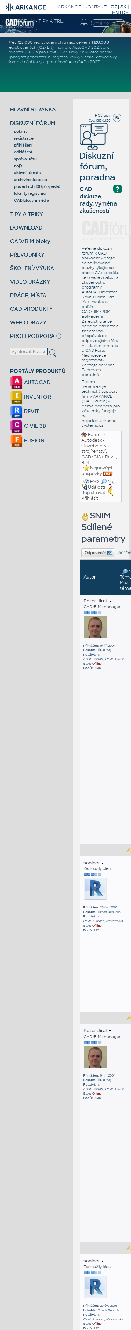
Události (93, 487)
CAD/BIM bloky (30, 241)
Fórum (95, 435)
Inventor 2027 (21, 52)
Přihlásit (89, 498)
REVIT (24, 411)
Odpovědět (98, 553)
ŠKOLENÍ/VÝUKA (32, 268)
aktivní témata (27, 172)
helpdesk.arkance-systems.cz (100, 423)
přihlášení (23, 145)
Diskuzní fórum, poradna (97, 157)
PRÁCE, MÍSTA (28, 295)
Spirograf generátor (27, 57)
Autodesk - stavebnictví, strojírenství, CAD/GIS (95, 449)
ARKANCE (69, 7)
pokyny (20, 131)
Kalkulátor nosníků (96, 52)
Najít (109, 481)
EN (115, 13)
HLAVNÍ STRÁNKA (33, 109)
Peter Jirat (97, 601)
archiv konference (30, 179)
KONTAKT (96, 7)
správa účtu (25, 159)
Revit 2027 (57, 52)
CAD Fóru (94, 350)
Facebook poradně (91, 372)
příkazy (35, 61)
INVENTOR (30, 396)
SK (123, 7)
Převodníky (105, 57)
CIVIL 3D (28, 426)
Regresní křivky (65, 57)
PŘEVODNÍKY (27, 254)
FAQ (94, 481)
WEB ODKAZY (28, 322)
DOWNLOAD (26, 227)
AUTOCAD (30, 382)
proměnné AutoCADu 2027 (73, 61)
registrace (24, 138)
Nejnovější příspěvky (96, 470)
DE (125, 13)
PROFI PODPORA (32, 336)
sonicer (93, 863)
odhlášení (23, 152)
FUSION (27, 440)
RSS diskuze (99, 120)
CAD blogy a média (31, 200)
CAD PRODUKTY (31, 309)
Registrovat (93, 493)
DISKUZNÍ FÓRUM (33, 123)
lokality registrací (30, 193)
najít (18, 166)
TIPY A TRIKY (26, 214)
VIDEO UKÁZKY (30, 282)
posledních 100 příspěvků (37, 186)
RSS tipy (103, 115)
